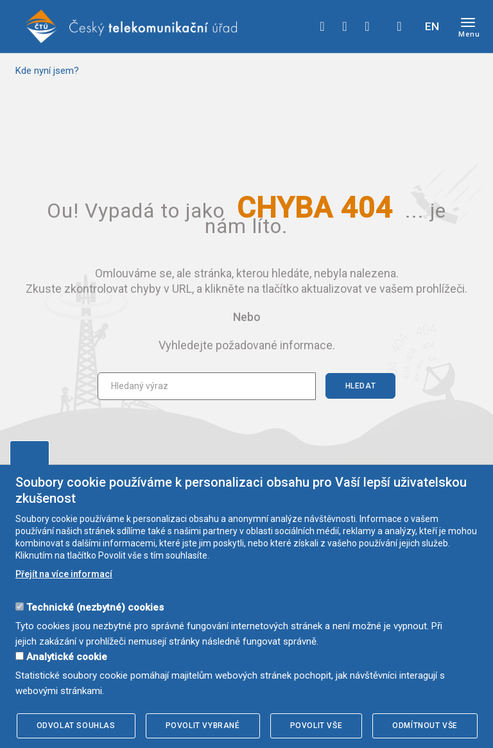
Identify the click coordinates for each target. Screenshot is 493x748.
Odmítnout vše (425, 725)
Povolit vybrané (203, 725)
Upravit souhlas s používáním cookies (29, 452)
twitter (344, 26)
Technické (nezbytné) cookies (95, 607)
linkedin (367, 26)
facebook (322, 26)
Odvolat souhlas (76, 725)
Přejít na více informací (63, 574)
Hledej (399, 26)
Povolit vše (316, 725)
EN (432, 26)
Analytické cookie (66, 657)
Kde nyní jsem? (47, 70)
